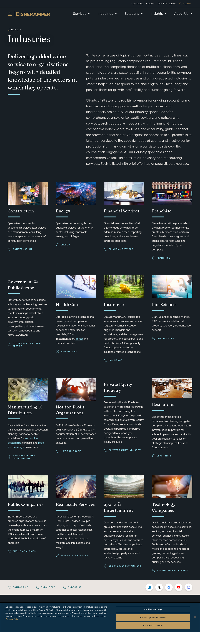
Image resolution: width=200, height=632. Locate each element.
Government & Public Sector (27, 344)
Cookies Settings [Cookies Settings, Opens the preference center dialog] (153, 609)
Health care (69, 352)
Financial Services (121, 249)
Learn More (164, 456)
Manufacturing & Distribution (24, 456)
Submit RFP (48, 587)
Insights (157, 13)
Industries (105, 13)
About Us (181, 13)
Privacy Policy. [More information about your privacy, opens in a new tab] (13, 619)
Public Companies (24, 551)
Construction (22, 249)
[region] (100, 617)
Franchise (163, 258)
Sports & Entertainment (125, 566)
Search (185, 3)
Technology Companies (172, 570)
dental (79, 338)
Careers (150, 3)
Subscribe (74, 587)
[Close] (195, 616)
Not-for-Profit (71, 451)
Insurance (115, 360)
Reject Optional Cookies (153, 617)
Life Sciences (165, 338)
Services (79, 13)
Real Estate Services (74, 556)
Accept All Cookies (153, 625)
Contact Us (137, 3)
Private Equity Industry (125, 450)
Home (13, 29)
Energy (65, 245)
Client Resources (167, 3)
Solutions (132, 13)
